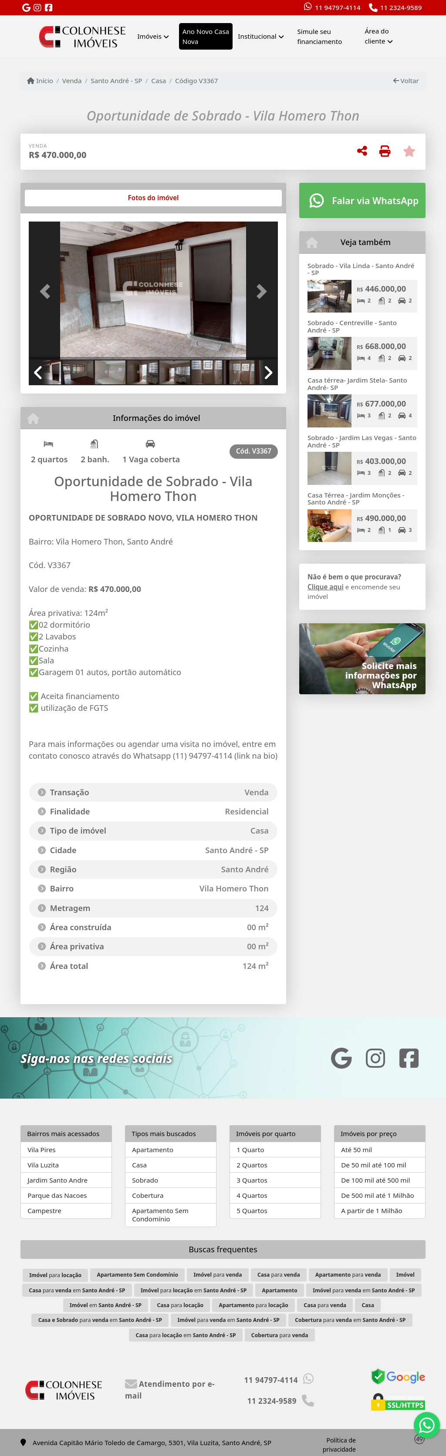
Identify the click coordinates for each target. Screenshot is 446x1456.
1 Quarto (250, 1149)
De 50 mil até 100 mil (373, 1164)
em (106, 1305)
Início (40, 80)
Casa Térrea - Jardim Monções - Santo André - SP (356, 499)
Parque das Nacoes (57, 1195)
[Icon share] (26, 8)
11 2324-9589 (401, 7)
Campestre (44, 1210)
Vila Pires (41, 1149)
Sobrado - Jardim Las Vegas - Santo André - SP (361, 441)
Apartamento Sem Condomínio (160, 1214)
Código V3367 (196, 80)
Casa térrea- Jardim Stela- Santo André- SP (357, 384)
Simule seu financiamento (319, 36)
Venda (72, 80)
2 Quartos (252, 1164)
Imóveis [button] (149, 36)
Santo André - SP (116, 80)
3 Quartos (252, 1180)
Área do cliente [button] (377, 36)
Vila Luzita (43, 1164)
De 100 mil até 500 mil (375, 1180)
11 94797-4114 (337, 7)
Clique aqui (325, 586)
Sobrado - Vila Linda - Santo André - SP (360, 269)
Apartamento (152, 1149)
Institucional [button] (257, 36)
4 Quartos (252, 1195)
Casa (158, 80)
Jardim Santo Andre (57, 1180)
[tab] (57, 198)
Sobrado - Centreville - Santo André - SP (352, 326)
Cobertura (147, 1195)
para (55, 1275)
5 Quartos (252, 1210)
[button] (47, 292)
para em (77, 1290)
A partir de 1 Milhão (371, 1210)
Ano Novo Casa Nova (205, 36)
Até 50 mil (356, 1149)
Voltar (406, 80)
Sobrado (145, 1180)
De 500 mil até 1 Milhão (377, 1195)
